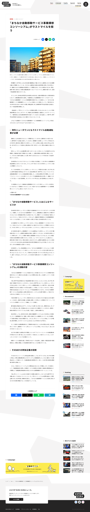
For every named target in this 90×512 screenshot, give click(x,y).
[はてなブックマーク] (53, 39)
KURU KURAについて (10, 509)
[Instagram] (83, 502)
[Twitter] (46, 39)
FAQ (39, 509)
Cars (51, 3)
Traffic (66, 3)
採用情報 (34, 509)
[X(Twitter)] (79, 502)
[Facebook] (42, 39)
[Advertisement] (21, 409)
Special (72, 3)
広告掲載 (17, 509)
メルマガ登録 (17, 499)
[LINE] (50, 39)
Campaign (78, 5)
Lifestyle (58, 3)
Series (79, 3)
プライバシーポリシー (25, 509)
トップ (7, 481)
